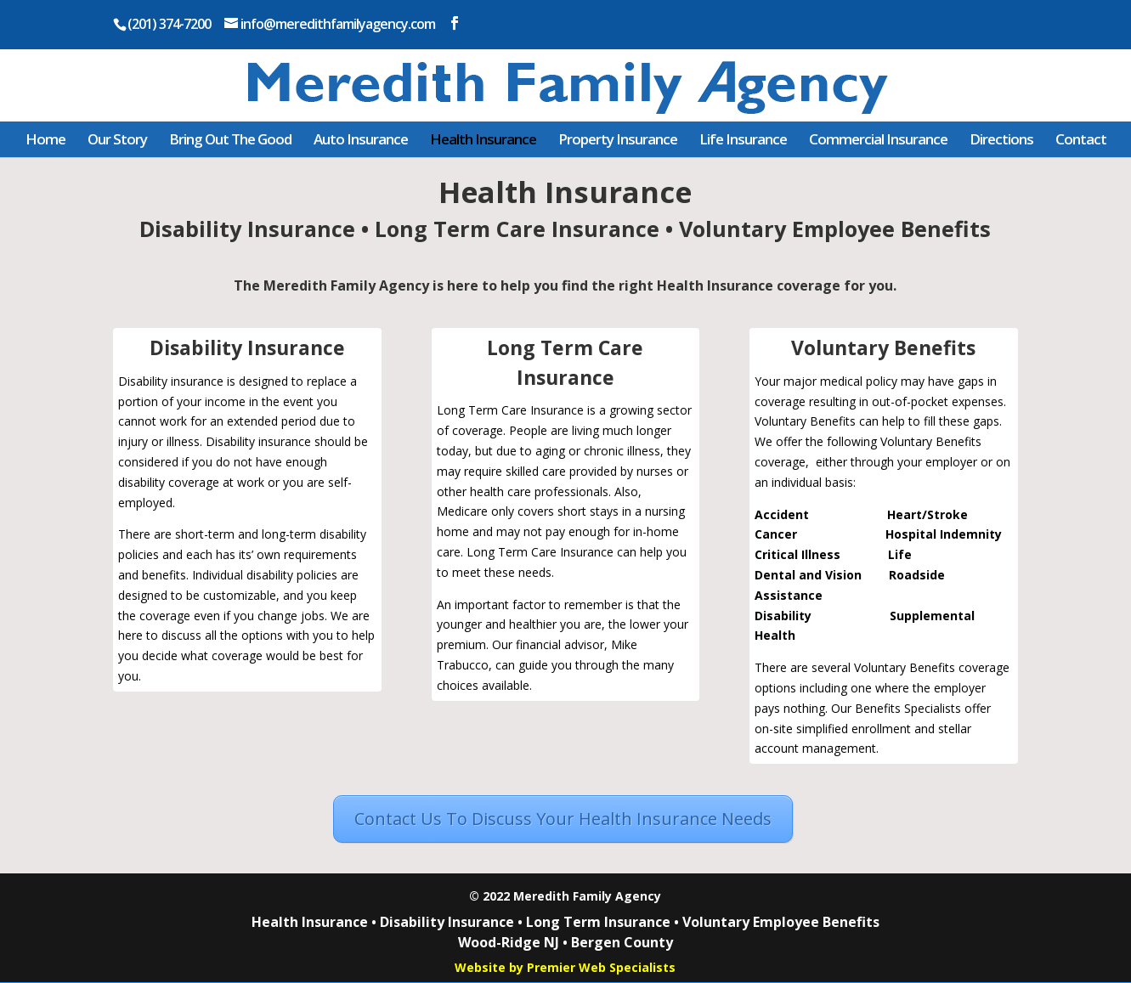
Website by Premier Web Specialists (565, 967)
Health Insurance (483, 139)
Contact (1080, 139)
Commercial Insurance (878, 139)
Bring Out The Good (230, 139)
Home (45, 139)
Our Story (117, 139)
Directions (1001, 139)
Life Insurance (743, 139)
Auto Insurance (361, 139)
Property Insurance (617, 139)
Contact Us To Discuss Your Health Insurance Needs (563, 818)
